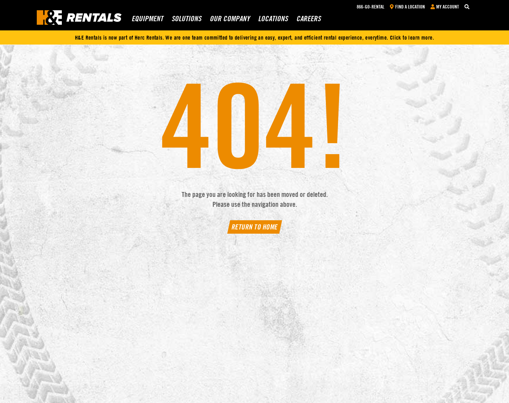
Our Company (229, 21)
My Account (445, 7)
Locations (272, 21)
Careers (308, 21)
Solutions (185, 21)
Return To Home (254, 226)
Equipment (146, 21)
